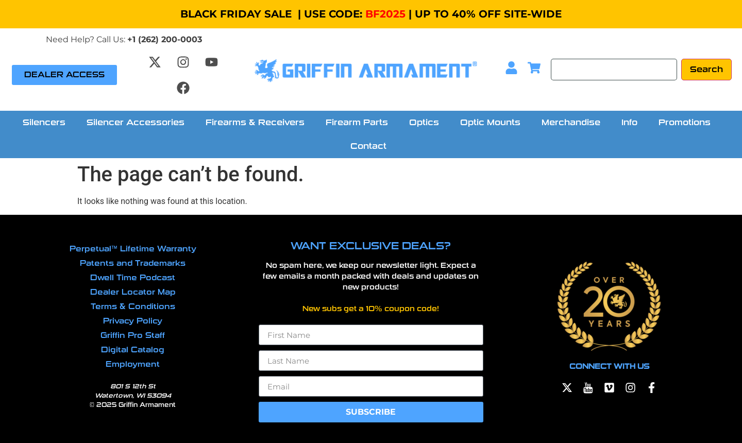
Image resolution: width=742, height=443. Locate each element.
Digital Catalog (132, 349)
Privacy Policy (132, 321)
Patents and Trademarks (132, 263)
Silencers (44, 122)
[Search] (614, 69)
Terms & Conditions (133, 306)
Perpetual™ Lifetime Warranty (133, 248)
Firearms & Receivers (255, 122)
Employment (133, 364)
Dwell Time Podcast (132, 277)
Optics (424, 122)
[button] (46, 122)
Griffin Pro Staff (132, 335)
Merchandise (571, 122)
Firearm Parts (357, 122)
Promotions (685, 122)
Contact (368, 146)
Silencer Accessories (135, 122)
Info (629, 122)
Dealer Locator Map (133, 292)
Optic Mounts (490, 122)
